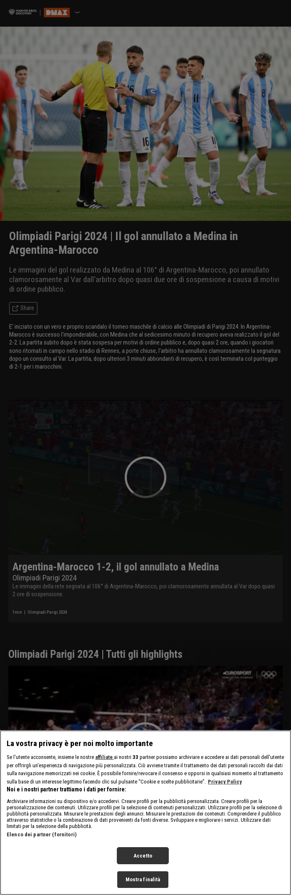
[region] (145, 812)
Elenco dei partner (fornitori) (41, 834)
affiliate (104, 757)
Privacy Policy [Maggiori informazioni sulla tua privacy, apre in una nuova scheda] (225, 781)
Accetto (142, 856)
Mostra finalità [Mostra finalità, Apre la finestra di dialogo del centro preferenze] (143, 879)
